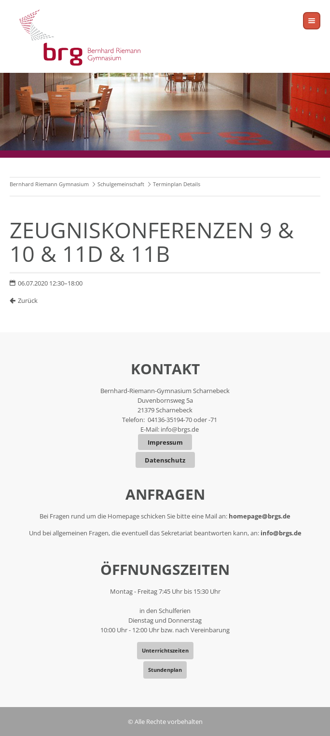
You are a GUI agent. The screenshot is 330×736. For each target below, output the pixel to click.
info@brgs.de (180, 429)
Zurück (28, 300)
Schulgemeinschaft (120, 184)
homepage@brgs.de (259, 516)
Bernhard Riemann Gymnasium (49, 184)
